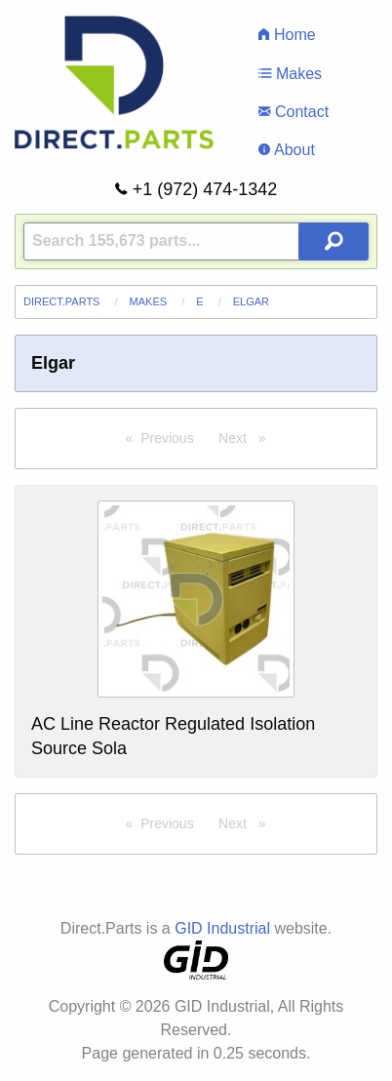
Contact (293, 111)
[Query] (196, 241)
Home (286, 34)
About (286, 149)
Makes (290, 73)
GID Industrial (222, 928)
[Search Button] (333, 241)
